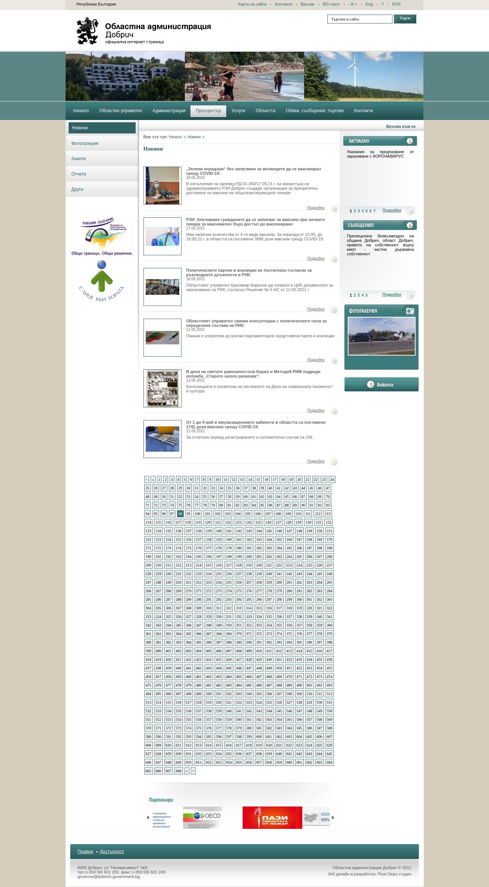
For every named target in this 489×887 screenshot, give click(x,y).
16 (266, 479)
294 (239, 599)
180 (239, 548)
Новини (80, 127)
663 (319, 762)
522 (239, 702)
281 (299, 591)
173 (168, 548)
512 (329, 694)
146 (279, 531)
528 (299, 702)
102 (218, 514)
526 (279, 702)
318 (289, 608)
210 (158, 565)
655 (239, 762)
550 (329, 711)
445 (229, 668)
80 (221, 505)
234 (209, 574)
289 (189, 599)
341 (329, 617)
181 (249, 548)
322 (329, 608)
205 (299, 557)
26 (156, 488)
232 (189, 574)
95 (156, 514)
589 (148, 737)
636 (239, 754)
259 (269, 582)
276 (249, 591)
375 (289, 634)
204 (289, 557)
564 (279, 719)
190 (148, 557)
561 (249, 719)
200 (249, 557)
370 (239, 634)
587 (319, 728)
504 (249, 694)
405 (209, 651)
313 (239, 608)
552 (158, 719)
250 (179, 582)
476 (158, 685)
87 (279, 505)
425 (219, 659)
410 (259, 651)
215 (208, 565)
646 (148, 762)
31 (197, 488)
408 (239, 651)
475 (148, 685)
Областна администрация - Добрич (144, 30)
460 (189, 677)
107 (268, 514)
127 (278, 522)
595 (209, 737)
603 (289, 737)
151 (329, 531)
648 (168, 762)
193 (179, 557)
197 (219, 557)
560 (239, 719)
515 (168, 702)
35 (229, 488)
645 (329, 754)
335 (269, 617)
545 (279, 711)
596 (219, 737)
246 (329, 574)
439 (168, 668)
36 (238, 488)
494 (148, 694)
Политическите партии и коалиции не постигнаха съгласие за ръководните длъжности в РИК (162, 287)
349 (219, 625)
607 (329, 737)
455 (329, 668)
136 (179, 531)
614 (208, 745)
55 (205, 497)
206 (309, 557)
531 (329, 702)
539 (219, 711)
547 (299, 711)
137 (189, 531)
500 (209, 694)
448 (259, 668)
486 (259, 685)
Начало (175, 137)
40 (270, 488)
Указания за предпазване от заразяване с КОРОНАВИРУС (380, 153)
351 (239, 625)
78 (205, 505)
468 (269, 677)
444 (219, 668)
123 (238, 522)
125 (258, 522)
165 (279, 539)
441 (189, 668)
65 (287, 497)
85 (262, 505)
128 (288, 522)
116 (168, 522)
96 (164, 514)
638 (259, 754)
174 (179, 548)
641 (289, 754)
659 (279, 762)
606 (319, 737)
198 (229, 557)
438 (158, 668)
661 (299, 762)
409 (249, 651)
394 (289, 642)
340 (319, 617)
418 (148, 659)
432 (289, 659)
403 (189, 651)
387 (219, 642)
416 (319, 651)
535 (179, 711)
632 (199, 754)
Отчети (79, 174)
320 (309, 608)
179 (229, 548)
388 (229, 642)
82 (238, 505)
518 (199, 702)
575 (199, 728)
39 (262, 488)
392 (269, 642)
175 (189, 548)
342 (148, 625)
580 (249, 728)
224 (299, 565)
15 (258, 479)
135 (168, 531)
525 (269, 702)
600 (259, 737)
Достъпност (112, 851)
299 (289, 599)
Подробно (316, 208)
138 (199, 531)
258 (259, 582)
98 (180, 514)
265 (329, 582)
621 (279, 745)
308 (189, 608)
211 (168, 565)
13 (242, 479)
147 (289, 531)
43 (295, 488)
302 (319, 599)
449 (269, 668)
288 (179, 599)
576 (209, 728)
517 (189, 702)
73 (164, 505)
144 (259, 531)
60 (246, 497)
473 (319, 677)
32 (205, 488)
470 (289, 677)
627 (148, 754)
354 (269, 625)
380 (148, 642)
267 (158, 591)
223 (289, 565)
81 (229, 505)
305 (158, 608)
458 (168, 677)
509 (299, 694)
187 (309, 548)
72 (156, 505)
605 (309, 737)
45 (311, 488)
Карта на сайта (252, 4)
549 (319, 711)
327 (189, 617)
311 (219, 608)
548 (309, 711)
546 (289, 711)
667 (168, 771)
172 (158, 548)
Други (77, 189)
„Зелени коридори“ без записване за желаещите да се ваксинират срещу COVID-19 (162, 186)
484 (239, 685)
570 (148, 728)
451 (289, 668)
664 (329, 762)
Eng (369, 4)
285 (148, 599)
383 (179, 642)
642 (299, 754)
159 (219, 539)
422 (189, 659)
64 (279, 497)
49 (156, 497)
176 (199, 548)
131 (318, 522)
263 (309, 582)
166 (289, 539)
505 (259, 694)
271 (199, 591)
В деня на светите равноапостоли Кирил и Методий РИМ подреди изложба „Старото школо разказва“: (253, 375)
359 (319, 625)
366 (199, 634)
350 (229, 625)
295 (249, 599)
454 (319, 668)
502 (229, 694)
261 (289, 582)
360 (329, 625)
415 (309, 651)
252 (199, 582)
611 (179, 745)
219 (249, 565)
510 (309, 694)
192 (168, 557)
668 (179, 771)
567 (309, 719)
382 (168, 642)
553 (168, 719)
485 (249, 685)
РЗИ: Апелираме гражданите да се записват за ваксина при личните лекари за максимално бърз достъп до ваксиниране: (255, 223)
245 (319, 574)
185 (289, 548)
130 (308, 522)
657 (259, 762)
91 (311, 505)
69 (320, 497)
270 (189, 591)
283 (319, 591)
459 (179, 677)
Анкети (79, 158)
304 (148, 608)
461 (199, 677)
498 (189, 694)
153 (158, 539)
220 (259, 565)
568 (319, 719)
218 (239, 565)
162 (249, 539)
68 (311, 497)
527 (289, 702)
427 (239, 659)
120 (208, 522)
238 (249, 574)
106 (258, 514)
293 (229, 599)
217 (228, 565)
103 (228, 514)
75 (180, 505)
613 (198, 745)
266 (148, 591)
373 (269, 634)
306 (168, 608)
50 (164, 497)
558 (219, 719)
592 (179, 737)
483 (229, 685)
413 (289, 651)
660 (289, 762)
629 (168, 754)
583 (279, 728)
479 (189, 685)
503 (239, 694)
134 (158, 531)
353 (259, 625)
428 (249, 659)
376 (299, 634)
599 (249, 737)
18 (283, 479)
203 (279, 557)
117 (178, 522)
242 (289, 574)
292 (219, 599)
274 (229, 591)
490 (299, 685)
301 (309, 599)
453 (309, 668)
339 (309, 617)
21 (307, 479)
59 (238, 497)
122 (228, 522)
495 (158, 694)
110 (298, 514)
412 (279, 651)
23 (324, 479)
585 (299, 728)
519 (209, 702)
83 (246, 505)
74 (172, 505)
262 (299, 582)
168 (309, 539)
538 (209, 711)
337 (289, 617)
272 (209, 591)
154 (168, 539)
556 (199, 719)
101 (208, 514)
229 (158, 574)
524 (259, 702)
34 (221, 488)
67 (303, 497)
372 (259, 634)
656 (249, 762)
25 (147, 488)
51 (172, 497)
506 (269, 694)
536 (189, 711)
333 (249, 617)
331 (229, 617)
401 (168, 651)
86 (270, 505)
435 (319, 659)
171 (148, 548)
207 (319, 557)
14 (250, 479)
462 (209, 677)
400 (158, 651)
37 (246, 488)
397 (319, 642)
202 (269, 557)
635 (229, 754)
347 (199, 625)
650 (189, 762)
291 (209, 599)
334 (259, 617)
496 (168, 694)
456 (148, 677)
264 (319, 582)
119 (198, 522)
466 (249, 677)
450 (279, 668)
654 (229, 762)
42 (287, 488)
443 (209, 668)
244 (309, 574)
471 (299, 677)
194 (189, 557)
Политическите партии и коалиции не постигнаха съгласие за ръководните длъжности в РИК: (249, 274)
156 (189, 539)
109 (288, 514)
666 (158, 771)
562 (259, 719)
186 (299, 548)
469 (279, 677)
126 (268, 522)
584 (289, 728)
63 (270, 497)
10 (217, 479)
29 (180, 488)
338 (299, 617)
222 (279, 565)
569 (329, 719)
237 (239, 574)
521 (229, 702)
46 (320, 488)
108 (278, 514)
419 (158, 659)
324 (158, 617)
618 (249, 745)
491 (309, 685)
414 (299, 651)
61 (254, 497)
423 (199, 659)
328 (199, 617)
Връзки (307, 4)
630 (179, 754)
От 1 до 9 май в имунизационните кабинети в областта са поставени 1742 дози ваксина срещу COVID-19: (256, 426)
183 (269, 548)
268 (168, 591)
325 (168, 617)
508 (289, 694)
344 (168, 625)
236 (229, 574)
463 (219, 677)
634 (219, 754)
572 (168, 728)
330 (219, 617)
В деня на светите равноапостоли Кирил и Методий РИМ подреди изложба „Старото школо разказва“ (162, 388)
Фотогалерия (85, 143)
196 (209, 557)
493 (329, 685)
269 (179, 591)
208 (329, 557)
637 (249, 754)
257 (249, 582)
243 (299, 574)
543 (259, 711)
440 (179, 668)
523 (249, 702)
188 (319, 548)
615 (218, 745)
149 (309, 531)
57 (221, 497)
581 (259, 728)
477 (168, 685)
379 (329, 634)
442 (199, 668)
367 (209, 634)
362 (158, 634)
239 (259, 574)
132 (328, 522)
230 (168, 574)
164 (269, 539)
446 (239, 668)
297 (269, 599)
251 (189, 582)
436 (329, 659)
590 (158, 737)
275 (239, 591)
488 (279, 685)
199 (239, 557)
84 (254, 505)
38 (254, 488)
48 (147, 497)
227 (329, 565)
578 (229, 728)
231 (179, 574)
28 (172, 488)
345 (179, 625)
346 (189, 625)
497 (179, 694)
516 (179, 702)
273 (219, 591)
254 (219, 582)
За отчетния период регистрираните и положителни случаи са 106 (249, 437)
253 (209, 582)
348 (209, 625)
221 (269, 565)
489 (289, 685)
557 (209, 719)
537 (199, 711)
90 (303, 505)
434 (309, 659)
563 (269, 719)
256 (239, 582)
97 (172, 514)
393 (279, 642)
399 (148, 651)
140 (219, 531)
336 (279, 617)
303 (329, 599)
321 (319, 608)
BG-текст (331, 4)
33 (213, 488)
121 (218, 522)
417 (329, 651)
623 (299, 745)
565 (289, 719)
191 (158, 557)
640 (279, 754)
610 (168, 745)
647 (158, 762)
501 (219, 694)
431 (279, 659)
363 (168, 634)
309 (199, 608)
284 (329, 591)
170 (329, 539)
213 (188, 565)
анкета (381, 384)
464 (229, 677)
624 (309, 745)
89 (295, 505)
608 (148, 745)
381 (158, 642)
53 (188, 497)
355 (279, 625)
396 (309, 642)
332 (239, 617)
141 (229, 531)
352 (249, 625)
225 (309, 565)
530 (319, 702)
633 (209, 754)
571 (158, 728)
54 (197, 497)
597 (229, 737)
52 (180, 497)
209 (148, 565)
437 (148, 668)
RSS (396, 4)
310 (209, 608)
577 (219, 728)
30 (188, 488)
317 (279, 608)
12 (234, 479)
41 (279, 488)
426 (229, 659)
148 (299, 531)
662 (309, 762)
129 (298, 522)
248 (158, 582)
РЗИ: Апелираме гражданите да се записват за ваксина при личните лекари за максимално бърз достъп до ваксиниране (162, 236)
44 (303, 488)
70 (328, 497)
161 (239, 539)
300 (299, 599)
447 (249, 668)
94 (147, 514)
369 (229, 634)
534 (168, 711)
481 (209, 685)
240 (269, 574)
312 (228, 608)
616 (228, 745)
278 (269, 591)
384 (189, 642)
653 (219, 762)
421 (179, 659)
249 (168, 582)
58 (229, 497)
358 (309, 625)
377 (309, 634)
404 (199, 651)
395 (299, 642)
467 (259, 677)
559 (229, 719)
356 (289, 625)
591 (168, 737)
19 (291, 479)
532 (148, 711)
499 (199, 694)
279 (279, 591)
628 (158, 754)
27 (164, 488)
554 (179, 719)
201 (259, 557)
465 (239, 677)
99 (188, 514)
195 (199, 557)
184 (279, 548)
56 (213, 497)
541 (239, 711)
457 (158, 677)
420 (168, 659)
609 (158, 745)
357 (299, 625)
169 (319, 539)
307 (179, 608)
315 (259, 608)
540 (229, 711)
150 (319, 531)
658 (269, 762)
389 (239, 642)
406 (219, 651)
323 (148, 617)
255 (229, 582)
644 (319, 754)
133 (148, 531)
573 (179, 728)
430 (269, 659)
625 (319, 745)
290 (199, 599)
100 (198, 514)
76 (188, 505)
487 (269, 685)
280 (289, 591)
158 (209, 539)
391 (259, 642)
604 (299, 737)
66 (295, 497)
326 (179, 617)
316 (269, 608)
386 (209, 642)
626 (329, 745)
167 (299, 539)
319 (299, 608)
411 (269, 651)
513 (148, 702)
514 (158, 702)
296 (259, 599)
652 (209, 762)
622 (289, 745)
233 (199, 574)
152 (148, 539)
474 (329, 677)
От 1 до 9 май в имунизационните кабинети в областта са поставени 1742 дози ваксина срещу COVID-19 (162, 439)
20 (299, 479)
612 (188, 745)
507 (279, 694)
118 (188, 522)
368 (219, 634)
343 (158, 625)
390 (249, 642)
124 (248, 522)
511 (319, 694)
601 (269, 737)
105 (248, 514)
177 (209, 548)
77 (197, 505)
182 (259, 548)
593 (189, 737)
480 (199, 685)
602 (279, 737)
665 (148, 771)
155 (179, 539)
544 (269, 711)
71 (147, 505)
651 (199, 762)
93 (328, 505)
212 (178, 565)
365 (189, 634)
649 (179, 762)
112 (318, 514)
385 (199, 642)
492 (319, 685)
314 (249, 608)
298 (279, 599)
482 (219, 685)
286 (158, 599)
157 (199, 539)
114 (148, 522)
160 (229, 539)
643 (309, 754)
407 (229, 651)
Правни (85, 851)
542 (249, 711)
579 (239, 728)
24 (332, 479)
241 (279, 574)
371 (249, 634)
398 (329, 642)
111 (307, 514)
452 (299, 668)
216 (218, 565)
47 (328, 488)
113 (328, 514)
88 (287, 505)
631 (189, 754)
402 (179, 651)
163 (259, 539)
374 (279, 634)
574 (189, 728)
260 (279, 582)
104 (238, 514)
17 (275, 479)
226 (319, 565)
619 (259, 745)
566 (299, 719)
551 (148, 719)
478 (179, 685)
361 (148, 634)
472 (309, 677)
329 (209, 617)
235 (219, 574)
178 (219, 548)
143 (249, 531)
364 (179, 634)
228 (148, 574)
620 (269, 745)
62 (262, 497)
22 (316, 479)
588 (329, 728)
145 (269, 531)
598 (239, 737)
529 (309, 702)
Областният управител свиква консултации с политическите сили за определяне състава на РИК (162, 338)
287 (168, 599)
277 (259, 591)
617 (239, 745)
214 (198, 565)
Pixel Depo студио (394, 874)
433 (299, 659)
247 (148, 582)
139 (209, 531)
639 (269, 754)
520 (219, 702)
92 (320, 505)
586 (309, 728)
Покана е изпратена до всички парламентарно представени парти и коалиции (260, 336)
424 (209, 659)
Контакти (283, 4)
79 (213, 505)
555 (189, 719)
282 (309, 591)
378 (319, 634)
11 (225, 479)
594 (199, 737)
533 (158, 711)
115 (158, 522)
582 (269, 728)
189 (329, 548)
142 (239, 531)
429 (259, 659)
